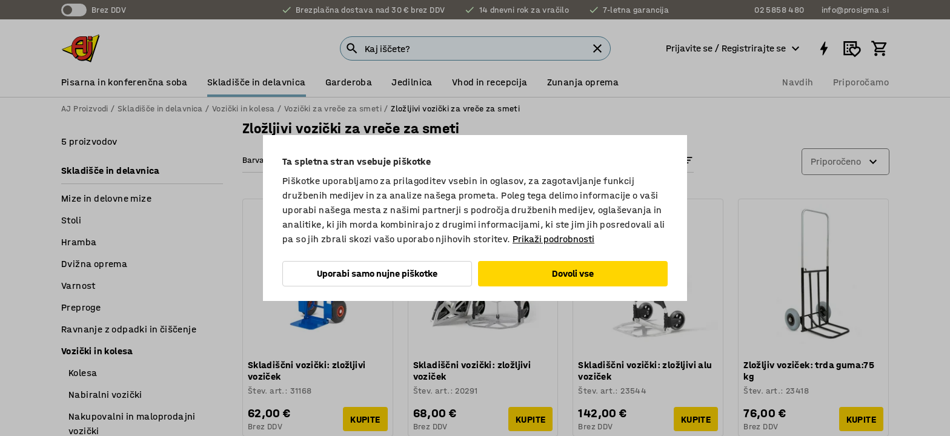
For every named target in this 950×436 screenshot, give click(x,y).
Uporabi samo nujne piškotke (377, 273)
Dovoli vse (573, 273)
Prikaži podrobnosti (553, 239)
